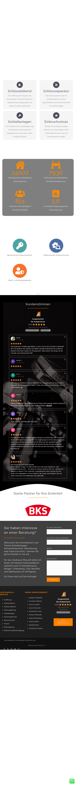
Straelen (39, 598)
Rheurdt (39, 615)
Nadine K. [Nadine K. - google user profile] (19, 429)
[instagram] (11, 649)
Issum (31, 608)
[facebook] (4, 649)
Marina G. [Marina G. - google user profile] (19, 456)
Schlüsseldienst (9, 603)
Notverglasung (9, 627)
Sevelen (38, 608)
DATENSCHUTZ (40, 645)
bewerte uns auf (44, 330)
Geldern (32, 598)
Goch (31, 604)
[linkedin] (15, 649)
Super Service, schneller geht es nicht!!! (24, 421)
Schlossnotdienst (10, 607)
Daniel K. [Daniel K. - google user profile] (19, 394)
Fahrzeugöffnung (10, 610)
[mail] (18, 649)
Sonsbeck (32, 628)
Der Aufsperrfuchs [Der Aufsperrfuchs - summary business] (38, 322)
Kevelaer (32, 601)
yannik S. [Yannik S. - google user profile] (19, 360)
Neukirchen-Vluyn (35, 611)
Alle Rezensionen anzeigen (32, 330)
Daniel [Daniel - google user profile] (18, 337)
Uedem (37, 604)
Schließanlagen (9, 613)
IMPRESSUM (31, 645)
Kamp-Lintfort (34, 621)
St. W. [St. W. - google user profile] (18, 374)
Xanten (40, 628)
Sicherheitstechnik (10, 617)
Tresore (6, 624)
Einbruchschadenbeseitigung (14, 630)
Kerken (31, 615)
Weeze (39, 601)
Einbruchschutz (9, 620)
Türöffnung (8, 600)
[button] (3, 781)
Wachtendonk (34, 625)
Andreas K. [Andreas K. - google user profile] (19, 413)
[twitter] (8, 649)
